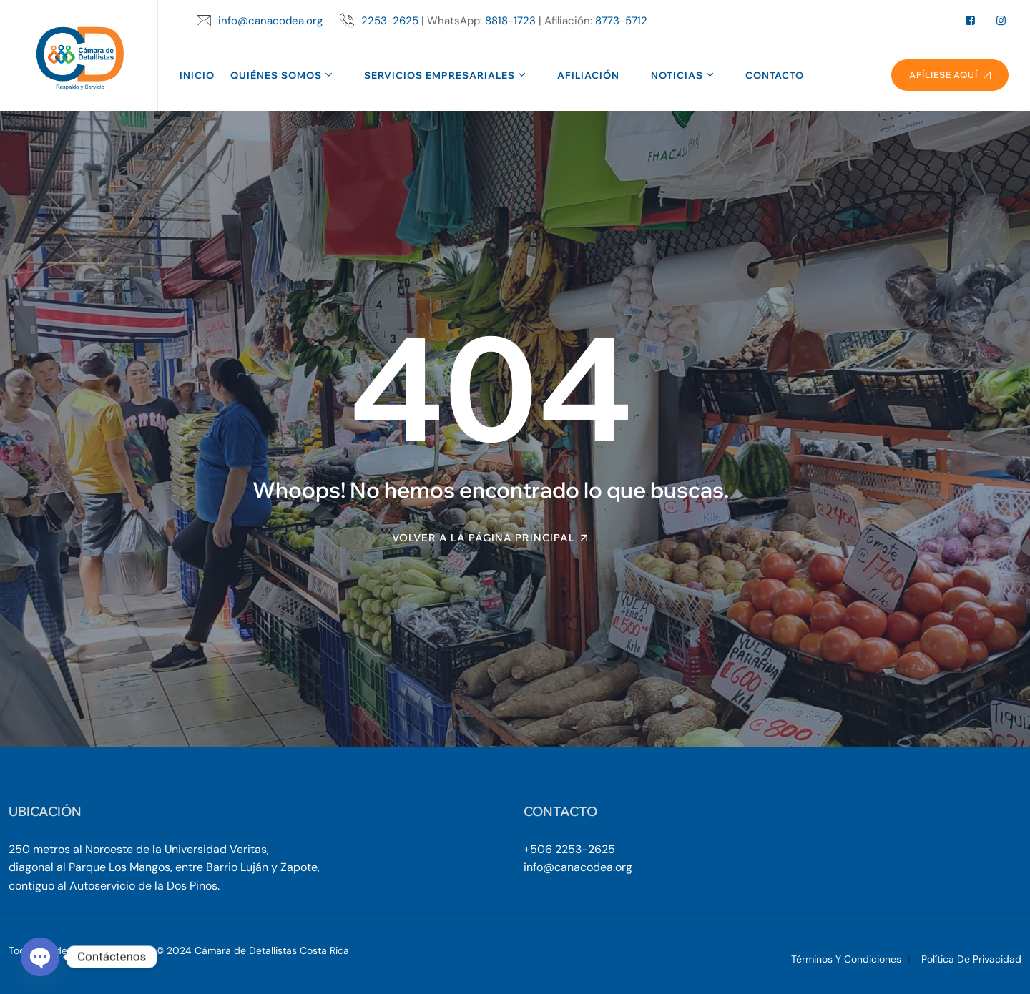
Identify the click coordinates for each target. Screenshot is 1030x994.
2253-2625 (389, 21)
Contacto (774, 75)
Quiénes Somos (276, 75)
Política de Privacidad (971, 959)
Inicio (197, 75)
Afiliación (588, 75)
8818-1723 (510, 21)
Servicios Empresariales (439, 75)
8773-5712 (621, 21)
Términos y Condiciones (846, 959)
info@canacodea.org (270, 21)
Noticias (677, 75)
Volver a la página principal (483, 537)
